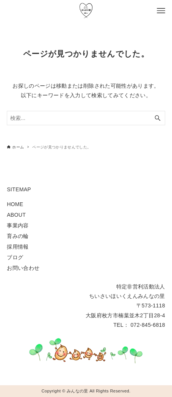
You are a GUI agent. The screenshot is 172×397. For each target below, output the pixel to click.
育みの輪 (17, 236)
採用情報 (17, 247)
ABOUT (16, 215)
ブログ (15, 257)
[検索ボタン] (157, 118)
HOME (15, 204)
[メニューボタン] (161, 10)
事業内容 (17, 225)
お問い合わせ (23, 268)
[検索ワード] (86, 118)
